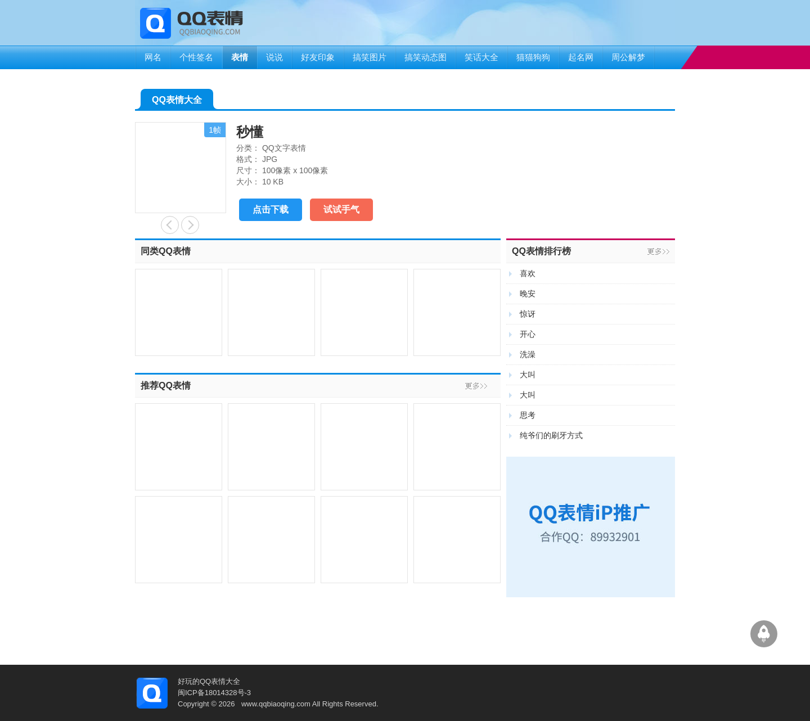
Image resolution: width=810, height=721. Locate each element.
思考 (528, 415)
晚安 (528, 293)
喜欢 (528, 273)
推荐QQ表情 (166, 385)
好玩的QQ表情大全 (209, 681)
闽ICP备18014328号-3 (214, 692)
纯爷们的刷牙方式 (551, 435)
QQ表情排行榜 (541, 251)
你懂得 (170, 225)
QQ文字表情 (284, 147)
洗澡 (528, 354)
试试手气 (341, 209)
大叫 (528, 374)
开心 (528, 334)
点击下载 (271, 209)
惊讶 (528, 313)
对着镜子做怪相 (190, 225)
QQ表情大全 (177, 102)
